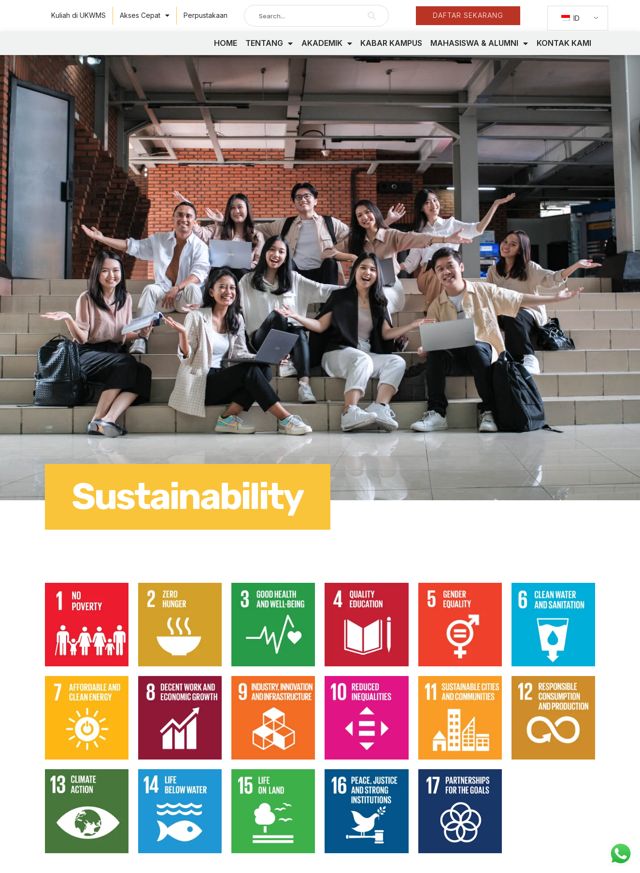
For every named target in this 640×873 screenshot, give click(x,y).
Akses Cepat (145, 15)
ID (570, 18)
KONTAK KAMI (564, 51)
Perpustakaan (206, 15)
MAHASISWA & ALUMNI (479, 52)
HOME (225, 51)
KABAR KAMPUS (391, 51)
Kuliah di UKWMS (78, 15)
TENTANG (269, 52)
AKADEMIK (326, 52)
